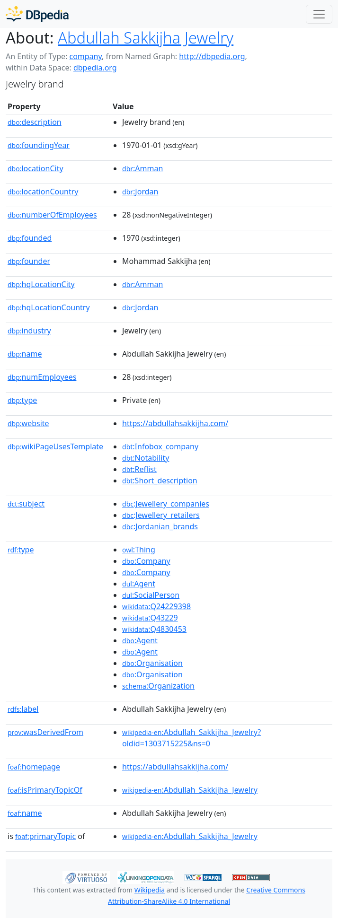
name (25, 354)
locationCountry (43, 191)
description (35, 122)
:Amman (142, 168)
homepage (34, 766)
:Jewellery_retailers (161, 515)
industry (29, 330)
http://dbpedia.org (212, 56)
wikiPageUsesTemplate (55, 446)
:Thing (138, 549)
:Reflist (139, 469)
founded (30, 238)
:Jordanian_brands (160, 526)
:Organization (158, 686)
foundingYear (39, 145)
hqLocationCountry (49, 307)
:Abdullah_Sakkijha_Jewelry (190, 790)
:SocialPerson (150, 595)
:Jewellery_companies (165, 503)
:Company (146, 561)
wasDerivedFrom (45, 732)
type (22, 400)
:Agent (138, 583)
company (85, 56)
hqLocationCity (41, 284)
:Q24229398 (156, 606)
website (28, 423)
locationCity (35, 168)
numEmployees (42, 377)
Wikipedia (149, 889)
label (23, 709)
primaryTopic (45, 836)
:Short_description (159, 480)
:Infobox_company (160, 446)
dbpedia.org (95, 67)
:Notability (145, 458)
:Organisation (152, 663)
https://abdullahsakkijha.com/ (175, 423)
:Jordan (140, 191)
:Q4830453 (154, 629)
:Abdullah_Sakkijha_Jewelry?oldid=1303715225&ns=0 (191, 738)
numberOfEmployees (52, 215)
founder (29, 261)
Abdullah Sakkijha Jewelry (145, 37)
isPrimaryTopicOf (45, 790)
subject (26, 503)
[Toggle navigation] (319, 14)
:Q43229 (150, 617)
